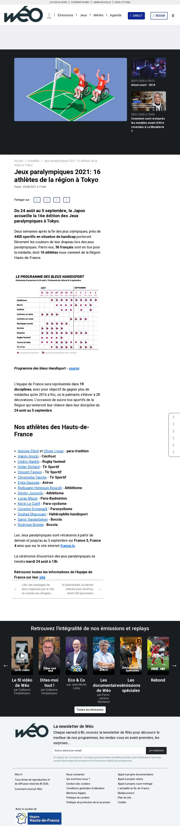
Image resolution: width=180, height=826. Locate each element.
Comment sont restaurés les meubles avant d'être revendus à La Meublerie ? (148, 125)
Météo (98, 15)
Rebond (158, 680)
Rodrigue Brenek (31, 525)
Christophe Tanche (32, 477)
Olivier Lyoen (54, 451)
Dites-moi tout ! (49, 683)
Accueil (18, 161)
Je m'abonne (156, 750)
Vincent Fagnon (30, 472)
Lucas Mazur (28, 498)
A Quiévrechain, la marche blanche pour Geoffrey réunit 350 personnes (77, 589)
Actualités (33, 161)
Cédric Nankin (28, 461)
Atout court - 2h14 (143, 85)
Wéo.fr (18, 774)
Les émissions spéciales (130, 685)
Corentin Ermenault (32, 509)
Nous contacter (75, 774)
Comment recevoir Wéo (28, 789)
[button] (49, 16)
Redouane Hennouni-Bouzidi (40, 488)
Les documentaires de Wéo (107, 685)
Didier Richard (29, 467)
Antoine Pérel (28, 451)
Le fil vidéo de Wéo (22, 683)
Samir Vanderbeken (33, 519)
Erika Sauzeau (28, 482)
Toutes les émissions (90, 709)
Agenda (115, 15)
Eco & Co (76, 680)
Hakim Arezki (28, 456)
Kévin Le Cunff (29, 504)
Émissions (65, 15)
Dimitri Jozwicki (30, 493)
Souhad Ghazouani (32, 514)
